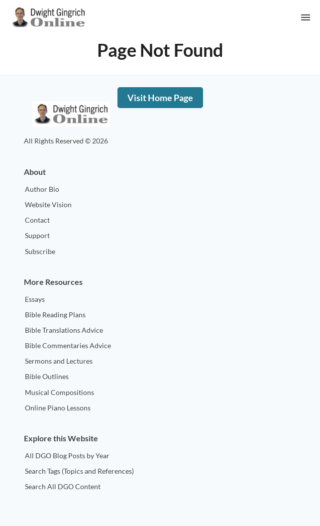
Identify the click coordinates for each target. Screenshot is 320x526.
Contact (37, 220)
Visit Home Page (160, 97)
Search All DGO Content (63, 486)
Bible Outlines (47, 376)
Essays (35, 299)
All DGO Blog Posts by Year (67, 455)
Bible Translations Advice (64, 330)
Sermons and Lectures (59, 361)
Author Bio (42, 189)
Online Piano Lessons (58, 407)
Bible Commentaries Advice (68, 345)
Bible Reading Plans (55, 314)
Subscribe (40, 251)
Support (37, 235)
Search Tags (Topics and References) (79, 471)
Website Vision (48, 204)
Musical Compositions (59, 392)
